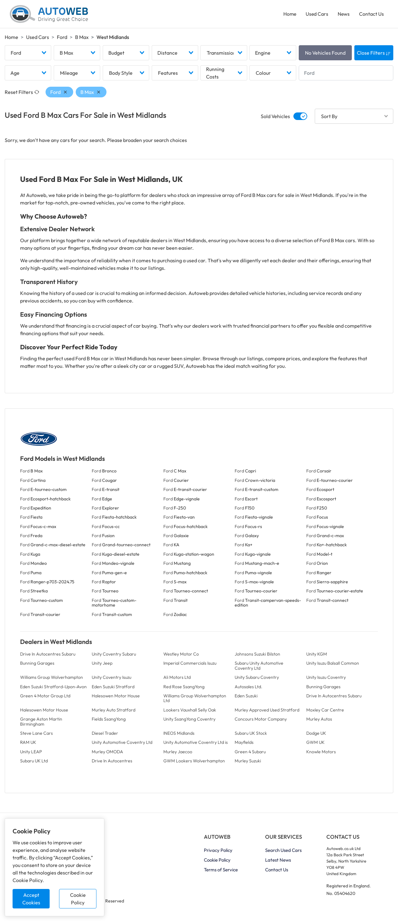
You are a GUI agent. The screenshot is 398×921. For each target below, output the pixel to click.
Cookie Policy (78, 899)
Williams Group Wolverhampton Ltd (194, 700)
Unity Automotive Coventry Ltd (122, 744)
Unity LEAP (31, 753)
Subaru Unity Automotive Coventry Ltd (259, 667)
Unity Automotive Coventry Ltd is (195, 744)
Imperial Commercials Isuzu (189, 665)
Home (288, 14)
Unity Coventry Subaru (114, 655)
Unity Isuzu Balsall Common (332, 665)
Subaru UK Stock (251, 735)
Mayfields (244, 744)
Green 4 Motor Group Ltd (45, 697)
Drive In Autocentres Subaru (47, 655)
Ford (62, 38)
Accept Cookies (31, 899)
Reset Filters (22, 93)
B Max (82, 38)
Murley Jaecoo (177, 753)
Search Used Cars (283, 852)
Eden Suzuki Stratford (113, 688)
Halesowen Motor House (116, 697)
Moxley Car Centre (325, 711)
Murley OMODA (107, 753)
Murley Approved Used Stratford (267, 711)
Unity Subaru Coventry (257, 679)
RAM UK (28, 744)
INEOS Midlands (178, 735)
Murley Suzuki (248, 762)
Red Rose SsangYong (183, 688)
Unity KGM (316, 655)
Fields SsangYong (109, 720)
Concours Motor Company (261, 720)
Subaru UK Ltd (34, 762)
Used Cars (316, 14)
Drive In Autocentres (112, 762)
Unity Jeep (102, 665)
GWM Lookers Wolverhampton (194, 762)
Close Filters (374, 54)
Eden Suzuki (246, 697)
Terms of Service (221, 871)
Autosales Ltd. (248, 688)
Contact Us (371, 14)
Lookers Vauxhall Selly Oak (189, 711)
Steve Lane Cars (36, 735)
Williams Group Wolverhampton (51, 679)
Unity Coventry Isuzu (111, 679)
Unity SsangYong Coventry (189, 720)
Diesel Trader (105, 735)
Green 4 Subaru (250, 753)
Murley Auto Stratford (113, 711)
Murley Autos (319, 720)
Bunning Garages (37, 665)
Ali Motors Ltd (177, 679)
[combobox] (28, 54)
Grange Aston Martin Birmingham (41, 723)
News (343, 14)
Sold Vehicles (275, 118)
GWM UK (315, 744)
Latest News (278, 861)
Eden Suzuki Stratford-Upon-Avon (53, 688)
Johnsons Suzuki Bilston (257, 655)
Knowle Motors (321, 753)
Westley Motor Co (181, 655)
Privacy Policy (218, 852)
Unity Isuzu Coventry (326, 679)
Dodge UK (316, 735)
